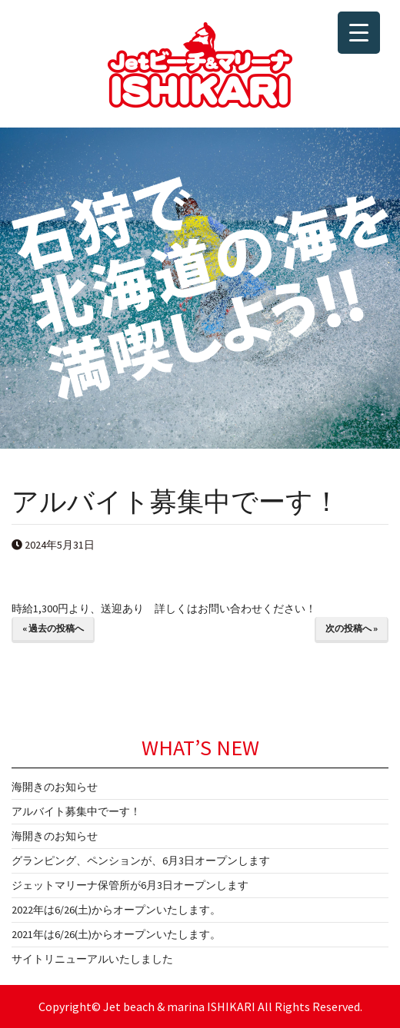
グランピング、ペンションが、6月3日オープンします (141, 860)
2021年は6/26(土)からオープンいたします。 (116, 934)
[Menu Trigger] (359, 33)
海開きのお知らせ (55, 787)
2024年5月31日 (53, 545)
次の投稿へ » (351, 628)
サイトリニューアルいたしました (92, 959)
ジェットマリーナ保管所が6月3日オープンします (130, 885)
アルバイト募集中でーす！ (76, 811)
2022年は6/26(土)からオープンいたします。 (116, 910)
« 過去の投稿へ (53, 628)
